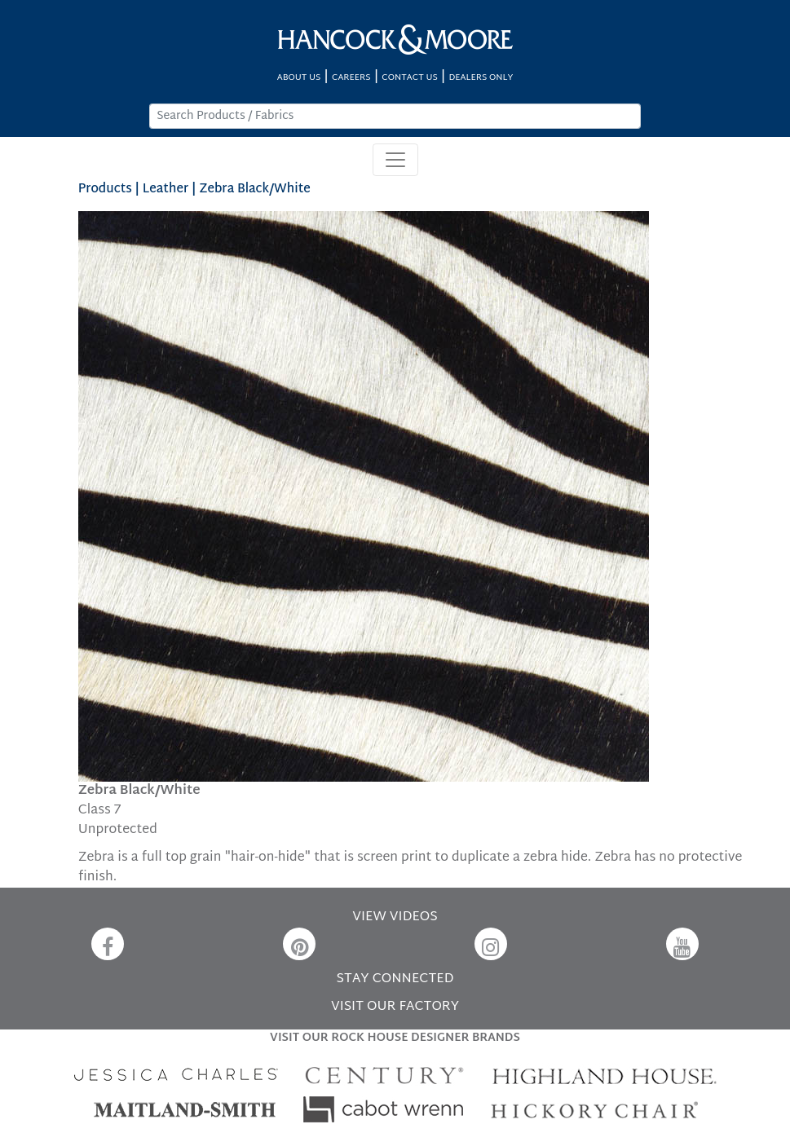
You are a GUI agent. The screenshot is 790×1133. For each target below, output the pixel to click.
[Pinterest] (299, 944)
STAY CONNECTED (395, 979)
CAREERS (351, 78)
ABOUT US (299, 78)
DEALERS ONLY (480, 78)
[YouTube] (682, 944)
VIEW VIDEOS (394, 917)
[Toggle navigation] (395, 159)
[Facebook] (107, 944)
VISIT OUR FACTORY (395, 1007)
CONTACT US (409, 78)
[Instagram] (490, 944)
